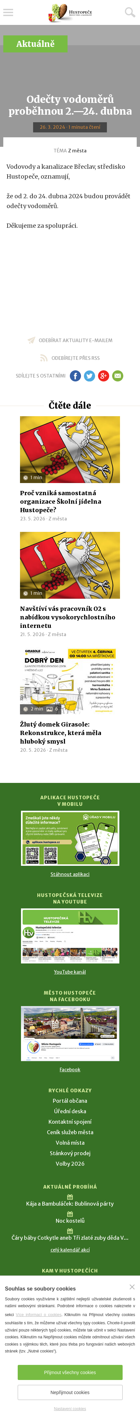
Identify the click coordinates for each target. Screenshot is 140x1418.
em (117, 376)
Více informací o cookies (38, 1314)
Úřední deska (70, 1111)
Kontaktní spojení (70, 1121)
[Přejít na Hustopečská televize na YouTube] (70, 935)
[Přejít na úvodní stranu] (70, 13)
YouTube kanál (70, 972)
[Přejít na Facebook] (70, 1033)
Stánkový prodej (70, 1153)
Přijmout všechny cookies (70, 1372)
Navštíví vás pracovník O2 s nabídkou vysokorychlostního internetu (67, 617)
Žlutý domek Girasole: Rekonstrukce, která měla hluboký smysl (60, 733)
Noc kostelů (70, 1220)
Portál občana (70, 1100)
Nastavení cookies (70, 1409)
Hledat (130, 12)
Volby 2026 (70, 1163)
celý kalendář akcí (70, 1250)
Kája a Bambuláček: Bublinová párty (70, 1203)
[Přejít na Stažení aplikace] (70, 838)
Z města (77, 151)
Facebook (70, 1070)
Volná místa (70, 1142)
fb (75, 376)
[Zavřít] (132, 1287)
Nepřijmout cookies (70, 1392)
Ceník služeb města (70, 1132)
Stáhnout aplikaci (70, 874)
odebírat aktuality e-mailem (75, 340)
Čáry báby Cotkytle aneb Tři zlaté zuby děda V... (70, 1237)
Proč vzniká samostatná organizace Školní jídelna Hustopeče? (60, 501)
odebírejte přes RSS (75, 358)
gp (104, 376)
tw (89, 376)
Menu (8, 12)
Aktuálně (35, 44)
